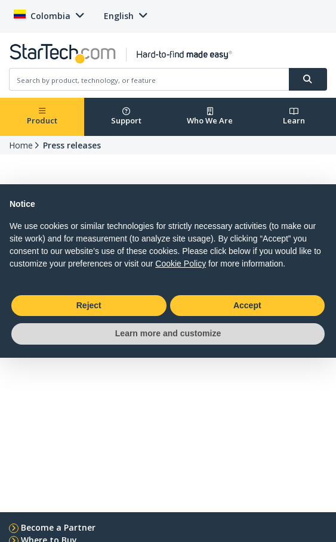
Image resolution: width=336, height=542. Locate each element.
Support (126, 116)
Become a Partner (58, 527)
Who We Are (210, 116)
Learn (294, 116)
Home (21, 145)
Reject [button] (88, 305)
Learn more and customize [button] (168, 333)
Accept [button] (247, 305)
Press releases (72, 145)
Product (42, 116)
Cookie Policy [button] (180, 263)
